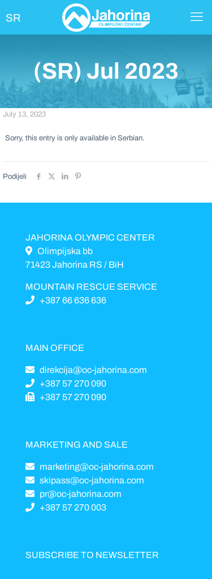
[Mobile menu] (196, 17)
